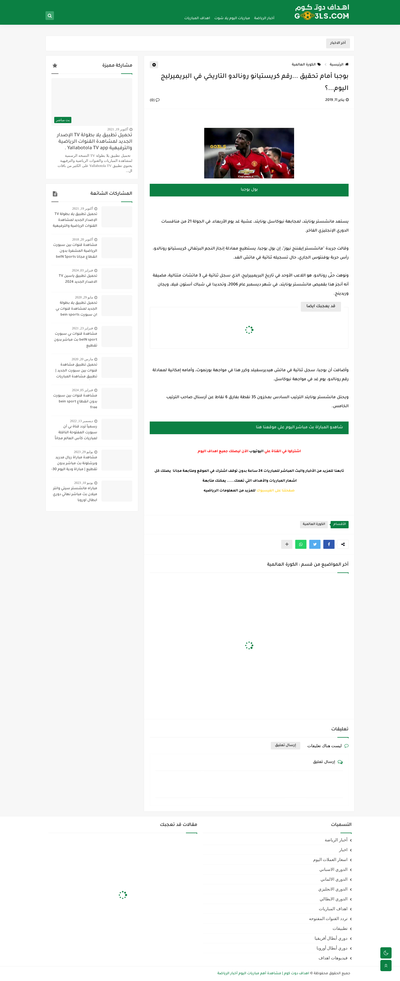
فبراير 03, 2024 (82, 270)
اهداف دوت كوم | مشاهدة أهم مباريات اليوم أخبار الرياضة (263, 974)
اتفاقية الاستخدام (193, 4)
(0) (155, 101)
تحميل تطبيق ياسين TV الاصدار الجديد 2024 (78, 279)
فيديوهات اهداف (333, 958)
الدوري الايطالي (333, 899)
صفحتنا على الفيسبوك (275, 491)
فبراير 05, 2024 (82, 390)
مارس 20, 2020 (82, 359)
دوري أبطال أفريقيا (331, 938)
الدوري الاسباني (333, 869)
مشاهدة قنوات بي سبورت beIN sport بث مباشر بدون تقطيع (75, 340)
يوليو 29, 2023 (83, 452)
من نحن (245, 4)
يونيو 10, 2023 (83, 483)
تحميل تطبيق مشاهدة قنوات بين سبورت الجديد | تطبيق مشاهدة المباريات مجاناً (76, 371)
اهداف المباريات (197, 19)
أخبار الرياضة (264, 19)
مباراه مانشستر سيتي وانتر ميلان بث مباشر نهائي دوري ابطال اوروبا (75, 494)
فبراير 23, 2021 (82, 328)
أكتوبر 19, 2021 (117, 129)
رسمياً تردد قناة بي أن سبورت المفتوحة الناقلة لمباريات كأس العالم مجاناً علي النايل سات (76, 433)
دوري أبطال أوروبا (332, 948)
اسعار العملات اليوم (330, 859)
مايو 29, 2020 (84, 297)
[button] (329, 544)
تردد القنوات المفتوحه (328, 918)
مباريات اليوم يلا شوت (232, 19)
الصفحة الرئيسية (266, 4)
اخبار (343, 850)
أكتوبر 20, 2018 (82, 239)
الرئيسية (339, 65)
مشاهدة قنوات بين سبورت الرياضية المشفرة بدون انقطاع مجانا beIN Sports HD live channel (75, 251)
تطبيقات (340, 928)
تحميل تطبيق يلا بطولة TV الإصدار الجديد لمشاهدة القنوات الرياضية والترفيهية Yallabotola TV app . (94, 142)
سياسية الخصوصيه (223, 4)
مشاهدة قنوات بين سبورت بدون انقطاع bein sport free (75, 402)
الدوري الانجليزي (332, 889)
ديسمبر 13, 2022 (81, 421)
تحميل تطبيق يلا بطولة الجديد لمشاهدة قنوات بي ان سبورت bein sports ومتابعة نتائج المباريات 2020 (74, 309)
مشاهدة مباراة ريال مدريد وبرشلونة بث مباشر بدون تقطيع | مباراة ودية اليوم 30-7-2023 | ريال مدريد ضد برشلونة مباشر (74, 464)
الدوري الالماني (334, 879)
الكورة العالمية (306, 65)
